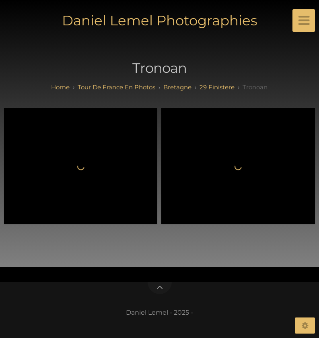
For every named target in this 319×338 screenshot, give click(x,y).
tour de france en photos (116, 87)
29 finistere (217, 87)
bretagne (177, 87)
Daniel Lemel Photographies (159, 20)
